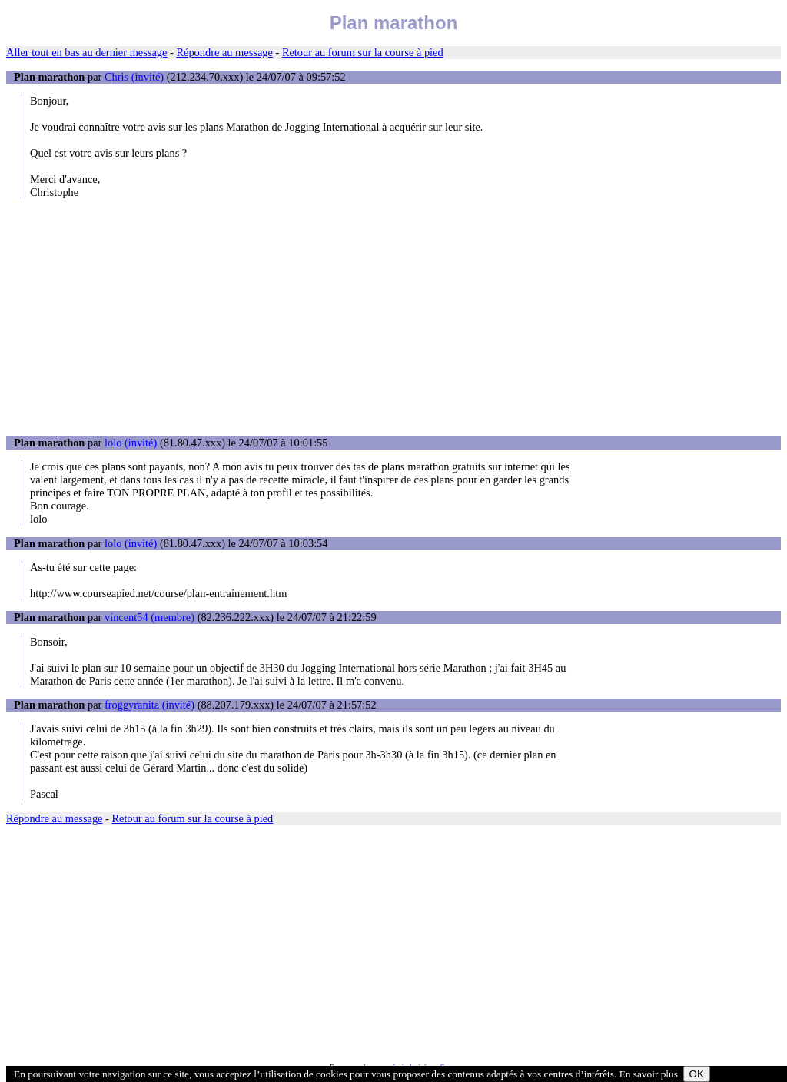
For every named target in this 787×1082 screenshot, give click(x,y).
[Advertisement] (393, 317)
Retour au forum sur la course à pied (362, 52)
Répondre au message (224, 52)
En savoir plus (648, 1074)
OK (696, 1074)
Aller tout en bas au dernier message (86, 52)
